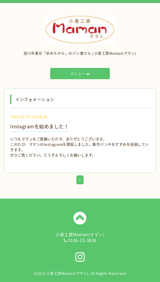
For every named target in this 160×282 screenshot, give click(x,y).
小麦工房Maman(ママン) (68, 273)
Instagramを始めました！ (39, 126)
